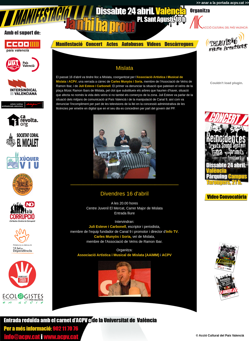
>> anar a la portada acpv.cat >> (222, 3)
